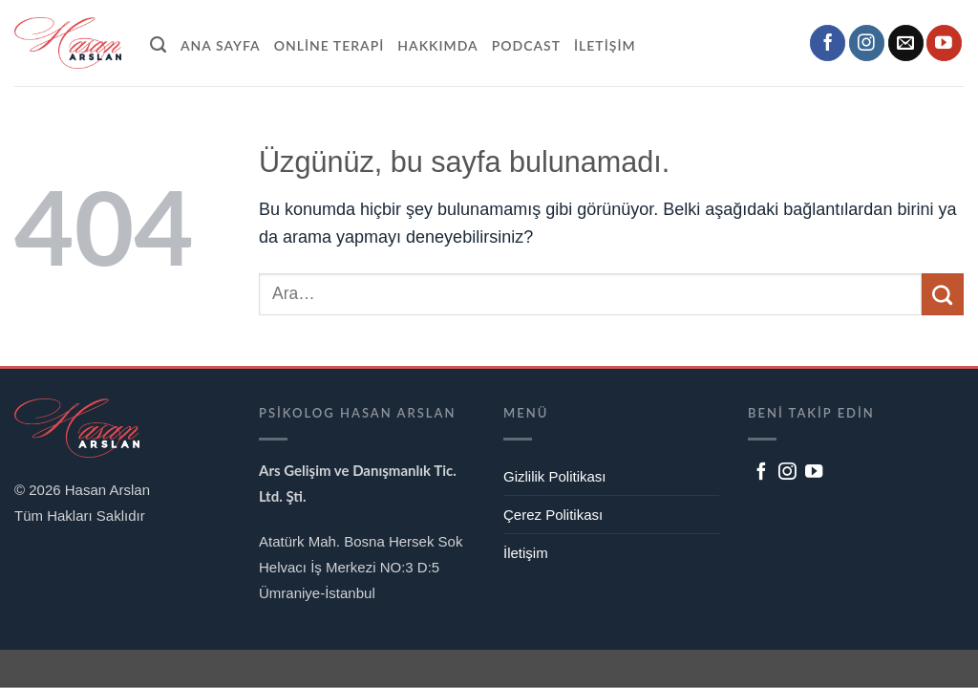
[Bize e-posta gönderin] (906, 43)
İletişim (605, 45)
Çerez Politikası (553, 514)
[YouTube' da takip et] (944, 43)
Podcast (526, 45)
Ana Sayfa (221, 45)
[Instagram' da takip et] (866, 43)
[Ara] (158, 42)
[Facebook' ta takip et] (827, 43)
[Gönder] (943, 294)
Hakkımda (437, 45)
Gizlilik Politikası (554, 476)
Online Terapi (329, 45)
